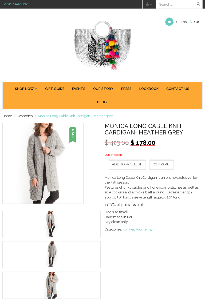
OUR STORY (103, 89)
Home (7, 116)
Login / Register (15, 4)
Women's (25, 116)
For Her (128, 229)
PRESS (126, 89)
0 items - (187, 22)
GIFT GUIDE (54, 89)
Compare (161, 164)
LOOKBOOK (149, 89)
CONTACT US (177, 89)
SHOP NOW (26, 89)
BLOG (102, 102)
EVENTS (78, 89)
